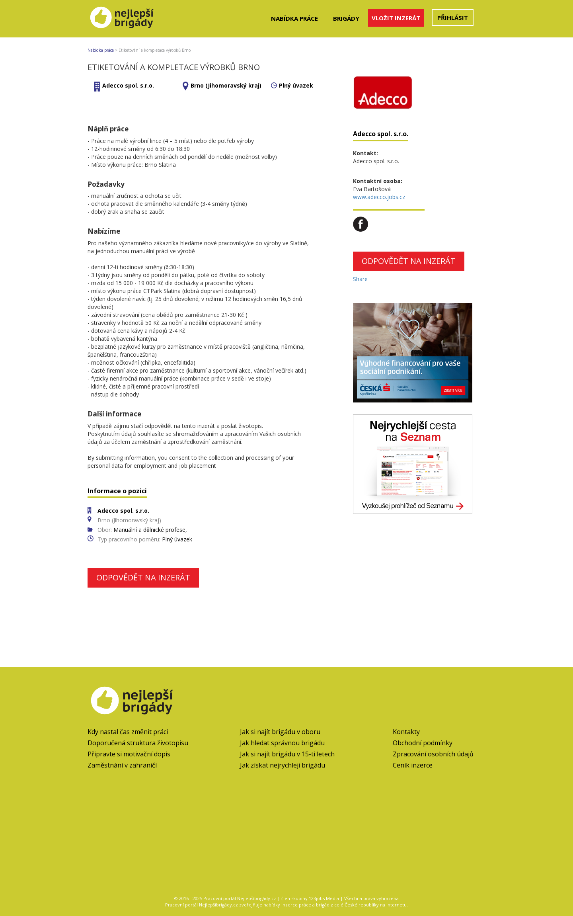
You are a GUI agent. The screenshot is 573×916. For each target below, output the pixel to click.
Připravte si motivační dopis (129, 754)
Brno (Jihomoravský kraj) (226, 85)
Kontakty (406, 731)
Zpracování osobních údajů (433, 754)
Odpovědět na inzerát (143, 577)
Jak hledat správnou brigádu (282, 742)
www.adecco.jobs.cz (379, 197)
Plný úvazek (296, 85)
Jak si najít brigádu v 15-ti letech (287, 754)
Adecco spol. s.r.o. (128, 85)
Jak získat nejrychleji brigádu (282, 765)
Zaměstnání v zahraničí (122, 765)
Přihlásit (452, 17)
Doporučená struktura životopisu (138, 742)
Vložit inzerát (396, 18)
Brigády (346, 18)
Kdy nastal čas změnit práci (128, 731)
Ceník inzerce (413, 765)
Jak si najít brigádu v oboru (280, 731)
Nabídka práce (294, 18)
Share (360, 279)
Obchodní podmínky (422, 742)
